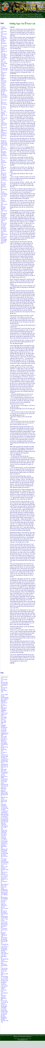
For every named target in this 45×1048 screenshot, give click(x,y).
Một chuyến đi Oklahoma (4, 701)
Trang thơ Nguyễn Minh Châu (4, 28)
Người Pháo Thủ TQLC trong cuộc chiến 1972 (4, 786)
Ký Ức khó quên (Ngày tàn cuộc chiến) (4, 55)
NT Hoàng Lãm (4, 727)
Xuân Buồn (3, 178)
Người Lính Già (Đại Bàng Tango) (4, 38)
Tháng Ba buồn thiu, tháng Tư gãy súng (4, 1014)
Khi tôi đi (3, 91)
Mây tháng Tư (4, 193)
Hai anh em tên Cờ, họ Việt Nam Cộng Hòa (4, 1002)
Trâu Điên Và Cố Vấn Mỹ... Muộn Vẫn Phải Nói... (4, 756)
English (37, 16)
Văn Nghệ (19, 16)
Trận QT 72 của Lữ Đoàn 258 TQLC (4, 714)
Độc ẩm (2, 93)
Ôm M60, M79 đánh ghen (4, 1019)
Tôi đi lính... (3, 983)
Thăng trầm (3, 89)
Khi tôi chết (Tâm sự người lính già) (4, 63)
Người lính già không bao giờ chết (4, 801)
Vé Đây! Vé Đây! (4, 1011)
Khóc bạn (3, 902)
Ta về (2, 163)
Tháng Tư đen (4, 223)
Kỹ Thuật (8, 16)
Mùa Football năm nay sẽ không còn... (3, 790)
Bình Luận (38, 14)
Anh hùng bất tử (4, 778)
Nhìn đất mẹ (3, 94)
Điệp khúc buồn (4, 849)
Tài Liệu (3, 16)
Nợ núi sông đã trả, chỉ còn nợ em (4, 97)
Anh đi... (2, 209)
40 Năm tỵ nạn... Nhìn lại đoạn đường (4, 782)
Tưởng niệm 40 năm (3, 168)
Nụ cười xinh (4, 877)
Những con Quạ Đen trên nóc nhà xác (4, 794)
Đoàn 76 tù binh (4, 792)
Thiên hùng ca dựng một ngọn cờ (4, 965)
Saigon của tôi (4, 48)
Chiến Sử (9, 14)
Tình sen (2, 49)
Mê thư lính (3, 151)
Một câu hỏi (3, 102)
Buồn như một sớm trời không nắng (4, 145)
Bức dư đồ (3, 182)
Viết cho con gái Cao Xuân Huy (4, 842)
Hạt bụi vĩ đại (4, 1005)
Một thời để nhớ (4, 747)
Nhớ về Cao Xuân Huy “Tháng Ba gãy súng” (4, 934)
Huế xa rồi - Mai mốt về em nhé (4, 149)
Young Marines (31, 16)
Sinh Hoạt (20, 14)
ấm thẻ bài (4, 87)
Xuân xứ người (4, 194)
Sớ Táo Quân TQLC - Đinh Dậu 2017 (3, 718)
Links (41, 16)
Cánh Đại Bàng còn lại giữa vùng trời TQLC (4, 808)
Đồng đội (3, 113)
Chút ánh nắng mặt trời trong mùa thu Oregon (4, 939)
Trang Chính (3, 14)
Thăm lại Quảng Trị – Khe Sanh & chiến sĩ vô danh (4, 978)
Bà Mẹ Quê (3, 1016)
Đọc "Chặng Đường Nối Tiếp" (3, 722)
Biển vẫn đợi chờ (4, 884)
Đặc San (15, 14)
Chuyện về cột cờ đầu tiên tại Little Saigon (4, 831)
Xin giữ (2, 192)
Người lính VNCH (3, 79)
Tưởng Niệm (27, 14)
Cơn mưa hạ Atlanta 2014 (3, 805)
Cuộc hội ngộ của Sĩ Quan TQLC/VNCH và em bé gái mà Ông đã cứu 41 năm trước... (4, 862)
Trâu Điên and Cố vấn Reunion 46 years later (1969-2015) (4, 761)
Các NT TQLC (4, 736)
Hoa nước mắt (4, 90)
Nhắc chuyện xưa (4, 698)
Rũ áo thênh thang (4, 815)
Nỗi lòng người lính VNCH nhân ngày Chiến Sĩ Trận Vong (4, 899)
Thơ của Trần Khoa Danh (4, 237)
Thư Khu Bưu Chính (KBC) (4, 1007)
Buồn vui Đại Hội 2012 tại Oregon (4, 887)
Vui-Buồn (13, 16)
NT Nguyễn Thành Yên (3, 726)
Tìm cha (2, 748)
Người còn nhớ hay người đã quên (4, 926)
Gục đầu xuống (4, 68)
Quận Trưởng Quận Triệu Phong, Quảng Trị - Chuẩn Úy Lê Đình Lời (4, 772)
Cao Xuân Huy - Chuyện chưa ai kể (4, 930)
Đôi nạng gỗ (3, 228)
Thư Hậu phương (4, 697)
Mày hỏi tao (3, 106)
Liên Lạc (24, 16)
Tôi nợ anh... (3, 230)
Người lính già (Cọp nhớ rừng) (4, 59)
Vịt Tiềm (3, 83)
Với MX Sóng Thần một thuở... (4, 220)
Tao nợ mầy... (4, 224)
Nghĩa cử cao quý (4, 813)
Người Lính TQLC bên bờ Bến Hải (4, 906)
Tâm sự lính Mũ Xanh (3, 185)
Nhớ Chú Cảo (4, 834)
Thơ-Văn (33, 14)
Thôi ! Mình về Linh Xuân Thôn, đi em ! (4, 744)
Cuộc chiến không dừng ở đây (4, 956)
